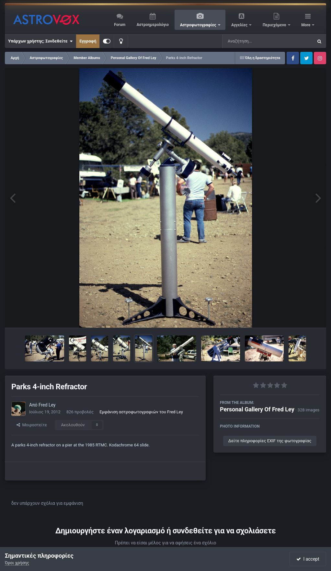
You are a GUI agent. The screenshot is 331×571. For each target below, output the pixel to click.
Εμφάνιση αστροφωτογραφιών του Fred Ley (141, 411)
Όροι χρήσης (17, 562)
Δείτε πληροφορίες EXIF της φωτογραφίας (269, 440)
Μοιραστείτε (32, 424)
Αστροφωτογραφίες (198, 25)
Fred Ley (47, 404)
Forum (119, 24)
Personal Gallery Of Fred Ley (257, 409)
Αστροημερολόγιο (153, 24)
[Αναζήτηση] (255, 41)
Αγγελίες (239, 25)
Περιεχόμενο (275, 25)
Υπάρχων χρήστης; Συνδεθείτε (40, 41)
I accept (307, 559)
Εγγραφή (87, 41)
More (306, 25)
